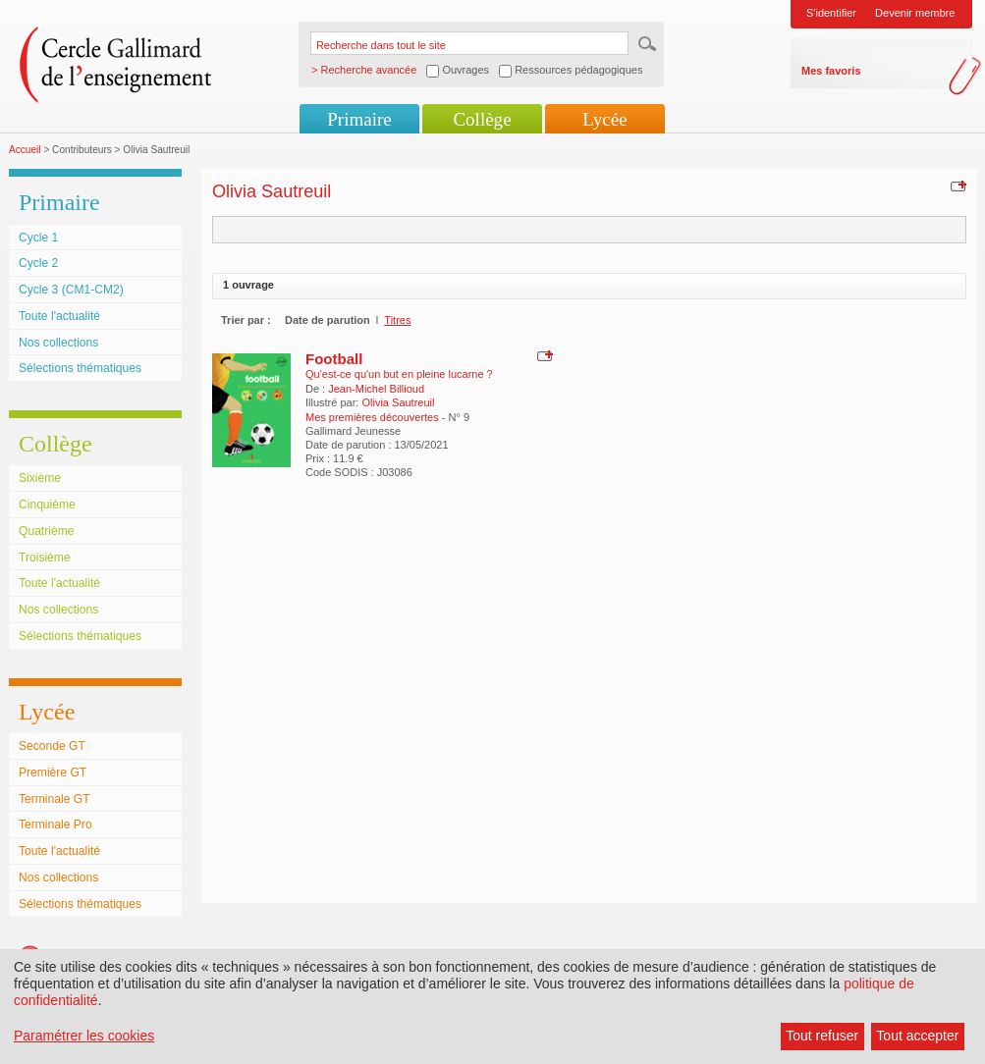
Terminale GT (54, 799)
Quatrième (46, 531)
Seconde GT (52, 746)
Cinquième (47, 504)
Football (333, 358)
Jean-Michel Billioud (376, 389)
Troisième (45, 557)
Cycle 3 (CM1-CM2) (71, 289)
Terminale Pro (55, 824)
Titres (397, 320)
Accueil (25, 149)
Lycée (604, 119)
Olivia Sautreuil (397, 402)
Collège (482, 119)
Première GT (52, 772)
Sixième (40, 478)
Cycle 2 (38, 263)
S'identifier (831, 13)
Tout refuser (822, 1035)
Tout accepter (917, 1035)
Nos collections (58, 342)
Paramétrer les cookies (84, 1035)
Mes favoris (831, 71)
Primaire (359, 119)
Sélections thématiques (80, 368)
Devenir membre (915, 13)
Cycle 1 (38, 237)
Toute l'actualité (59, 316)
